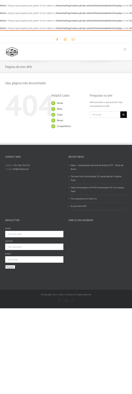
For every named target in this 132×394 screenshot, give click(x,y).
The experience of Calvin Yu (84, 198)
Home (60, 103)
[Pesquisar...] (105, 114)
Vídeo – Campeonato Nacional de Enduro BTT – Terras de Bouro (97, 167)
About (60, 120)
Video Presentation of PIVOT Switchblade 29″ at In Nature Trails (97, 189)
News (59, 108)
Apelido (9, 241)
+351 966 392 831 (21, 165)
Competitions (64, 126)
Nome (8, 228)
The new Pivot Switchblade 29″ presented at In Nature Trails (96, 178)
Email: (8, 253)
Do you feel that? (79, 206)
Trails (60, 114)
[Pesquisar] (123, 114)
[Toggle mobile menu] (125, 49)
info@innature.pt (82, 33)
